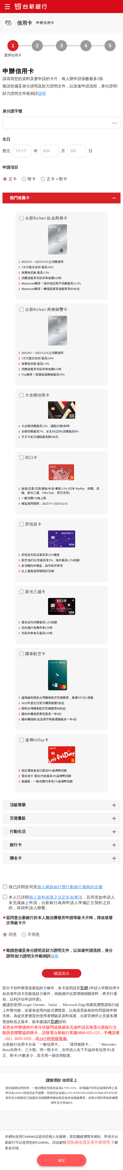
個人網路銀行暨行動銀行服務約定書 (70, 887)
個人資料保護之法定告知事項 (55, 897)
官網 (84, 988)
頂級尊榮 (18, 805)
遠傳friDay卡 (34, 740)
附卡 (28, 179)
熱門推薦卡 (20, 198)
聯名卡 (16, 858)
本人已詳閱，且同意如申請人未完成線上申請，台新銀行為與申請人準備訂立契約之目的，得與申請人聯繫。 (58, 902)
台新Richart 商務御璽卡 (43, 309)
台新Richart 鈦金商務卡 (43, 218)
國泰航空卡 (32, 653)
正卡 (9, 179)
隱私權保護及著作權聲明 (88, 1142)
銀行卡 (16, 845)
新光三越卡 (32, 591)
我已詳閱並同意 (52, 886)
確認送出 (62, 973)
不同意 (30, 934)
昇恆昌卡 (30, 524)
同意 (9, 934)
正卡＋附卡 (53, 179)
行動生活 (18, 831)
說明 (42, 93)
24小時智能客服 (53, 1039)
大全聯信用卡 (34, 395)
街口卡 (28, 457)
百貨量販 (18, 818)
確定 (61, 1160)
